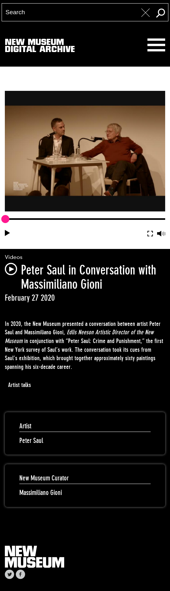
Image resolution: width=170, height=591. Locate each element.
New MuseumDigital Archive (40, 47)
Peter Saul (31, 440)
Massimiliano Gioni (40, 493)
